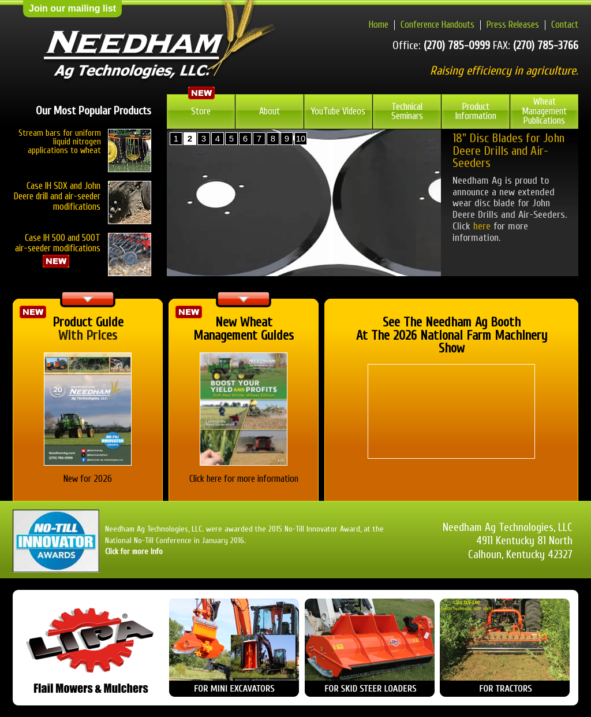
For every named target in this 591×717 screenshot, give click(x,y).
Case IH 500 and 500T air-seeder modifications (83, 250)
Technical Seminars (407, 111)
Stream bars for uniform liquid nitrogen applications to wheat (59, 141)
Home (378, 24)
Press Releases (513, 24)
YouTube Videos (338, 111)
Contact (564, 24)
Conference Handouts (437, 24)
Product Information (475, 111)
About (269, 111)
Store (201, 111)
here (482, 226)
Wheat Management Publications (544, 111)
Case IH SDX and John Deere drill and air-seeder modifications (57, 196)
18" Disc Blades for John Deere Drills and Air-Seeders (508, 150)
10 (301, 138)
